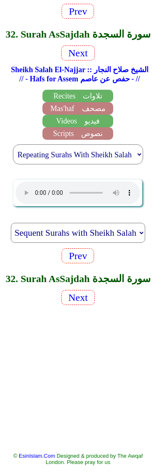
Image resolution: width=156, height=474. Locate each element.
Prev (78, 11)
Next (78, 53)
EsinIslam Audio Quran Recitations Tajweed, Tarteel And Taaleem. (77, 192)
